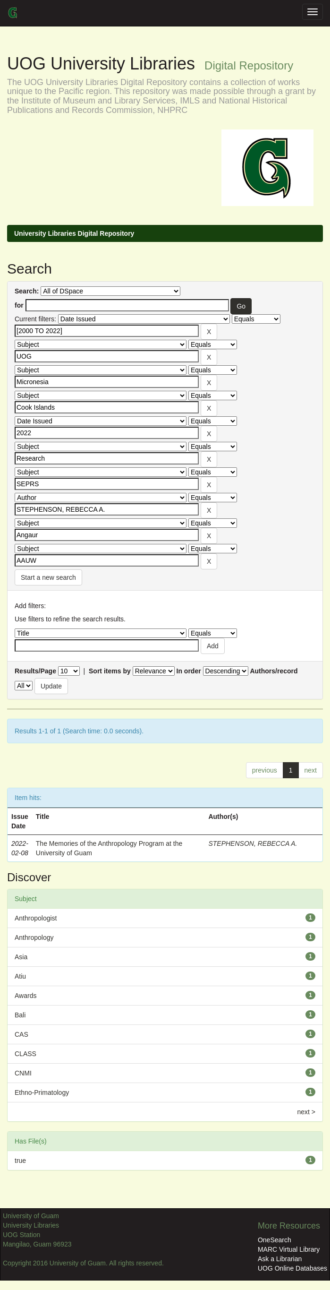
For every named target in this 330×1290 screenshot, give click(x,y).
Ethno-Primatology (42, 1092)
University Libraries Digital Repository (74, 233)
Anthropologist (36, 918)
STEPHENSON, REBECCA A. (252, 843)
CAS (21, 1034)
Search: (27, 291)
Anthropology (34, 937)
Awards (25, 995)
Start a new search (48, 577)
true (20, 1160)
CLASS (25, 1054)
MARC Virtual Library (289, 1249)
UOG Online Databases (292, 1268)
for (19, 305)
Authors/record (273, 671)
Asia (21, 957)
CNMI (23, 1073)
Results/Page (35, 671)
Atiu (20, 976)
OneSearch (274, 1240)
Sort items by (110, 671)
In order (189, 671)
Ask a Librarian (280, 1259)
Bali (20, 1015)
